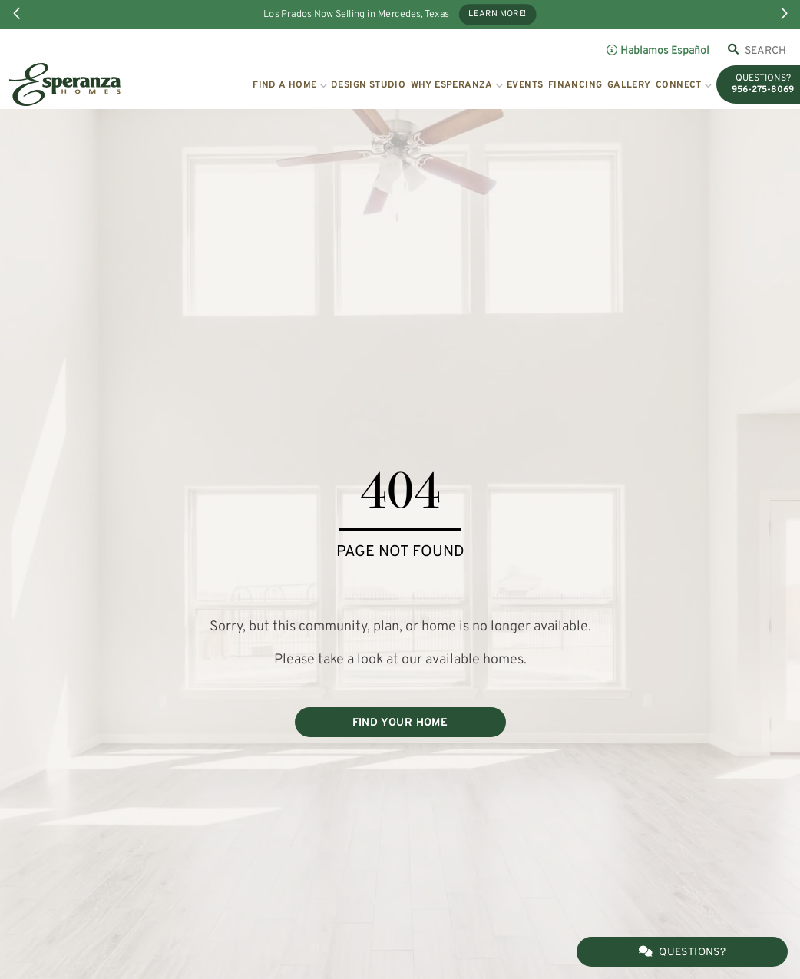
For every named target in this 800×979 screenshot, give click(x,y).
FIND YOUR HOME (400, 722)
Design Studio (368, 85)
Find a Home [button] (284, 85)
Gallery (629, 85)
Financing (575, 85)
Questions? (682, 952)
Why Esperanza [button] (452, 85)
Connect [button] (679, 85)
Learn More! (497, 14)
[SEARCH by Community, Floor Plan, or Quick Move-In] (766, 50)
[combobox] (766, 50)
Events (525, 85)
